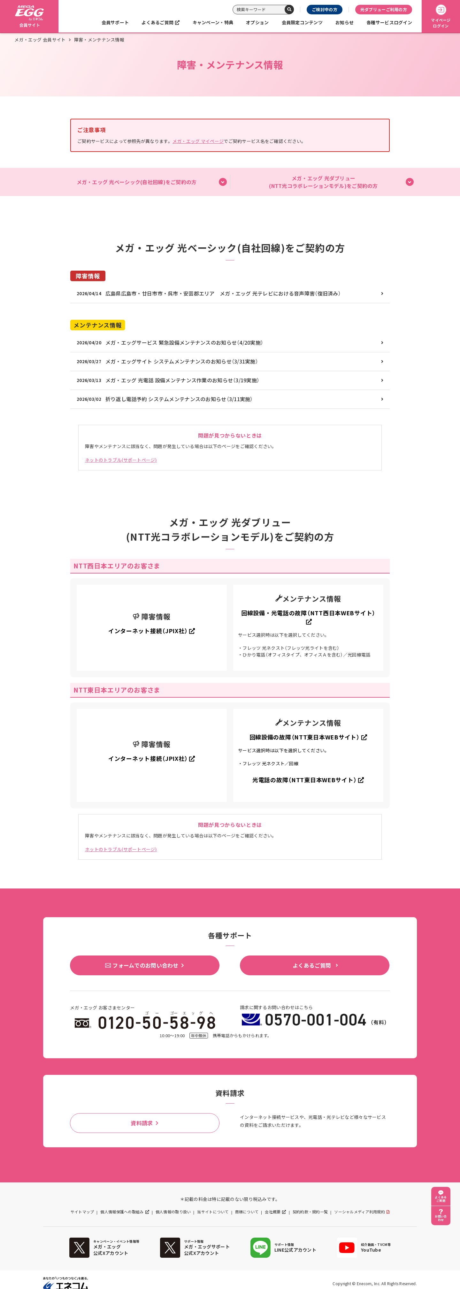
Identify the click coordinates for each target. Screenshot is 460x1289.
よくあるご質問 (157, 22)
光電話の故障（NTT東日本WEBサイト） (304, 780)
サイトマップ (82, 1212)
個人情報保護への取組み (121, 1212)
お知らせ (344, 22)
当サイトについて (212, 1212)
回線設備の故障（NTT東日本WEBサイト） (304, 737)
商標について (247, 1212)
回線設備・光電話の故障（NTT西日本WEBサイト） (308, 613)
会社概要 (272, 1212)
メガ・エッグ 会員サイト (39, 39)
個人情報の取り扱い (173, 1212)
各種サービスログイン (389, 22)
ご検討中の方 (324, 9)
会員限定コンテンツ (302, 22)
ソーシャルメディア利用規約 (359, 1212)
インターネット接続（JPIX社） (148, 630)
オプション (257, 22)
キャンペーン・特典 (213, 22)
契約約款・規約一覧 (310, 1212)
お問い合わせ (441, 1218)
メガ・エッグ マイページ (198, 141)
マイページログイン (440, 16)
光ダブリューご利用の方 (383, 9)
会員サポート (115, 22)
